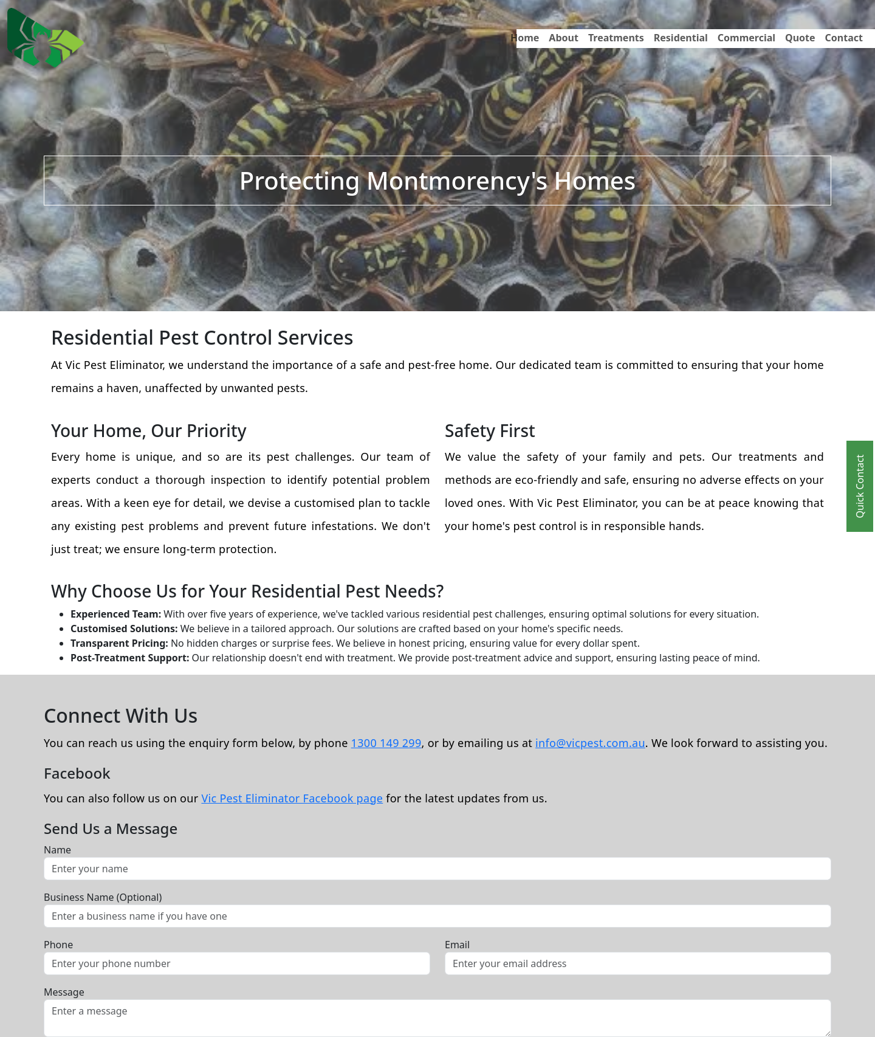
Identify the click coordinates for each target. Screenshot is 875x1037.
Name (57, 849)
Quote (800, 37)
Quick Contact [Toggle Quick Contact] (859, 486)
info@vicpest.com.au (590, 743)
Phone (58, 944)
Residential (681, 37)
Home (524, 37)
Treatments (616, 37)
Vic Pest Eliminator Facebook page (292, 798)
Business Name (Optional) (103, 897)
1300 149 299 (386, 743)
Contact (844, 37)
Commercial (746, 37)
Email (457, 944)
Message (64, 992)
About (563, 37)
